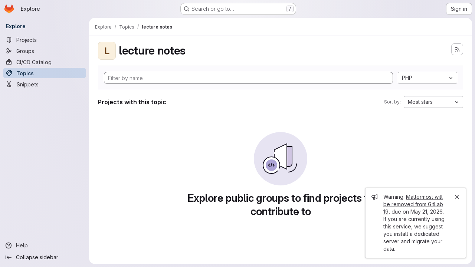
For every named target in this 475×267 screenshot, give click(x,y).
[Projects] (44, 39)
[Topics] (44, 73)
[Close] (456, 196)
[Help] (44, 245)
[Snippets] (44, 84)
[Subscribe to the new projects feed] (457, 49)
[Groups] (44, 51)
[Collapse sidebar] (44, 257)
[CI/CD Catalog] (44, 62)
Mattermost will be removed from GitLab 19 (413, 204)
